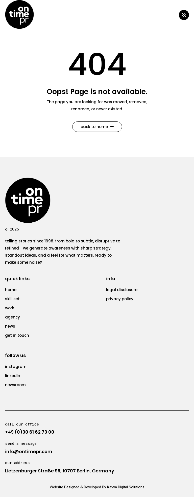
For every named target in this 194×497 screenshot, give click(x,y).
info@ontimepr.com (28, 451)
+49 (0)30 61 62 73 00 (29, 432)
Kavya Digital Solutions (125, 487)
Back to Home (97, 126)
